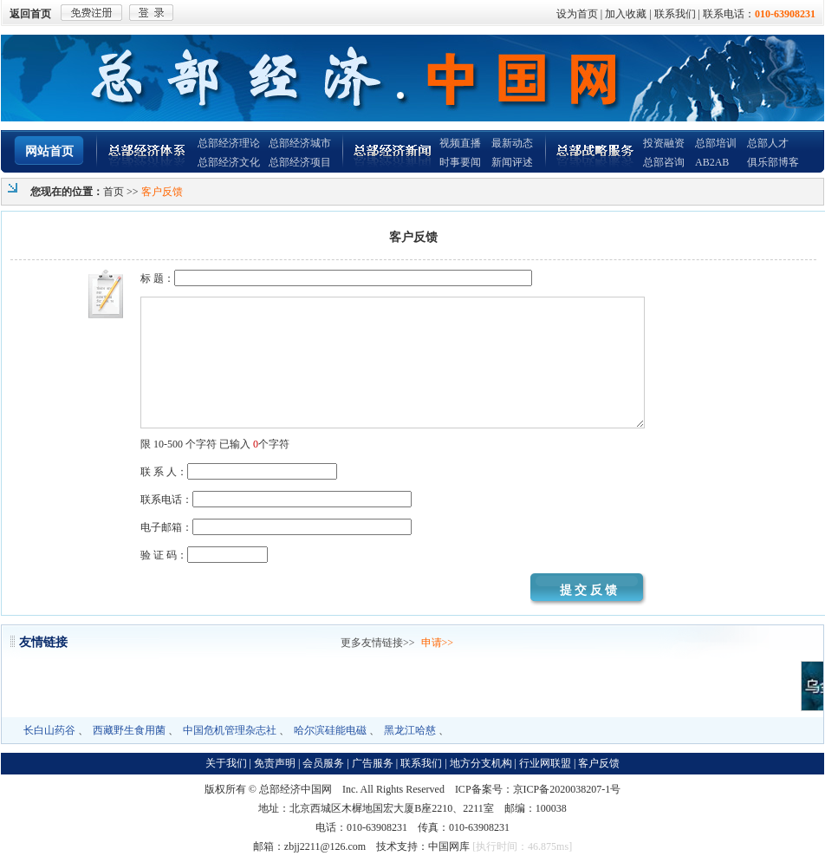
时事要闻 (460, 162)
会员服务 (323, 763)
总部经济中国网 (295, 789)
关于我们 (226, 763)
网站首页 (49, 151)
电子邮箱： (276, 527)
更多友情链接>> (378, 643)
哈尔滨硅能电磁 (330, 730)
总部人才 (768, 143)
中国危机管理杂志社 (229, 730)
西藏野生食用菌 (129, 730)
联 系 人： (238, 472)
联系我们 (675, 14)
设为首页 (577, 14)
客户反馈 (599, 763)
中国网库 (449, 846)
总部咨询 (664, 162)
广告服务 (372, 763)
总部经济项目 (300, 162)
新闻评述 (512, 162)
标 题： (336, 278)
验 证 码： (204, 555)
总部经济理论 (229, 143)
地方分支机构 (481, 763)
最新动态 (512, 143)
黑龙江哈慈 (410, 730)
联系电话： (276, 499)
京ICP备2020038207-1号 (567, 789)
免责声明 (275, 763)
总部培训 (716, 143)
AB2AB (712, 162)
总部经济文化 (229, 162)
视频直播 (460, 143)
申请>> (437, 643)
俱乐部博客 (773, 162)
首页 (113, 192)
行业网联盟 (545, 763)
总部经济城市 (300, 143)
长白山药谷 (49, 730)
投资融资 (664, 143)
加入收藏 (625, 14)
